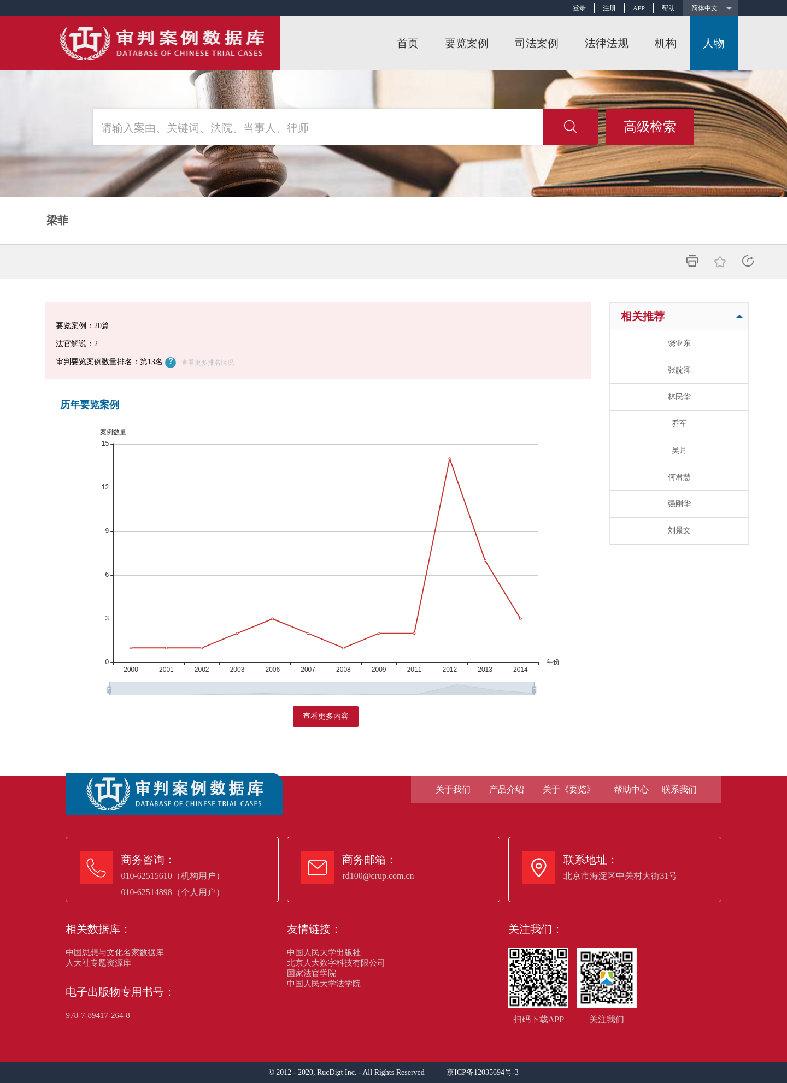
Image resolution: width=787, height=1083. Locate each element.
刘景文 (679, 530)
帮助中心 (631, 789)
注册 (609, 8)
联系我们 (679, 789)
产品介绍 (506, 789)
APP (639, 8)
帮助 (668, 8)
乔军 (679, 423)
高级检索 (650, 127)
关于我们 (453, 789)
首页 (408, 43)
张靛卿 (679, 370)
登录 (579, 8)
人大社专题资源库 (98, 962)
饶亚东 (679, 343)
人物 (714, 43)
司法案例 (537, 43)
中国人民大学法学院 (324, 983)
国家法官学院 (311, 973)
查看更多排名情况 (207, 362)
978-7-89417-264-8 (98, 1015)
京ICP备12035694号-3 (482, 1072)
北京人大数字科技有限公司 (336, 962)
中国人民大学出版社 (324, 952)
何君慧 (679, 477)
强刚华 (679, 504)
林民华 (679, 397)
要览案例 (467, 43)
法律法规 (607, 43)
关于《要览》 (569, 789)
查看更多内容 (326, 716)
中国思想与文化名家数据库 (115, 952)
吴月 (679, 450)
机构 (666, 43)
